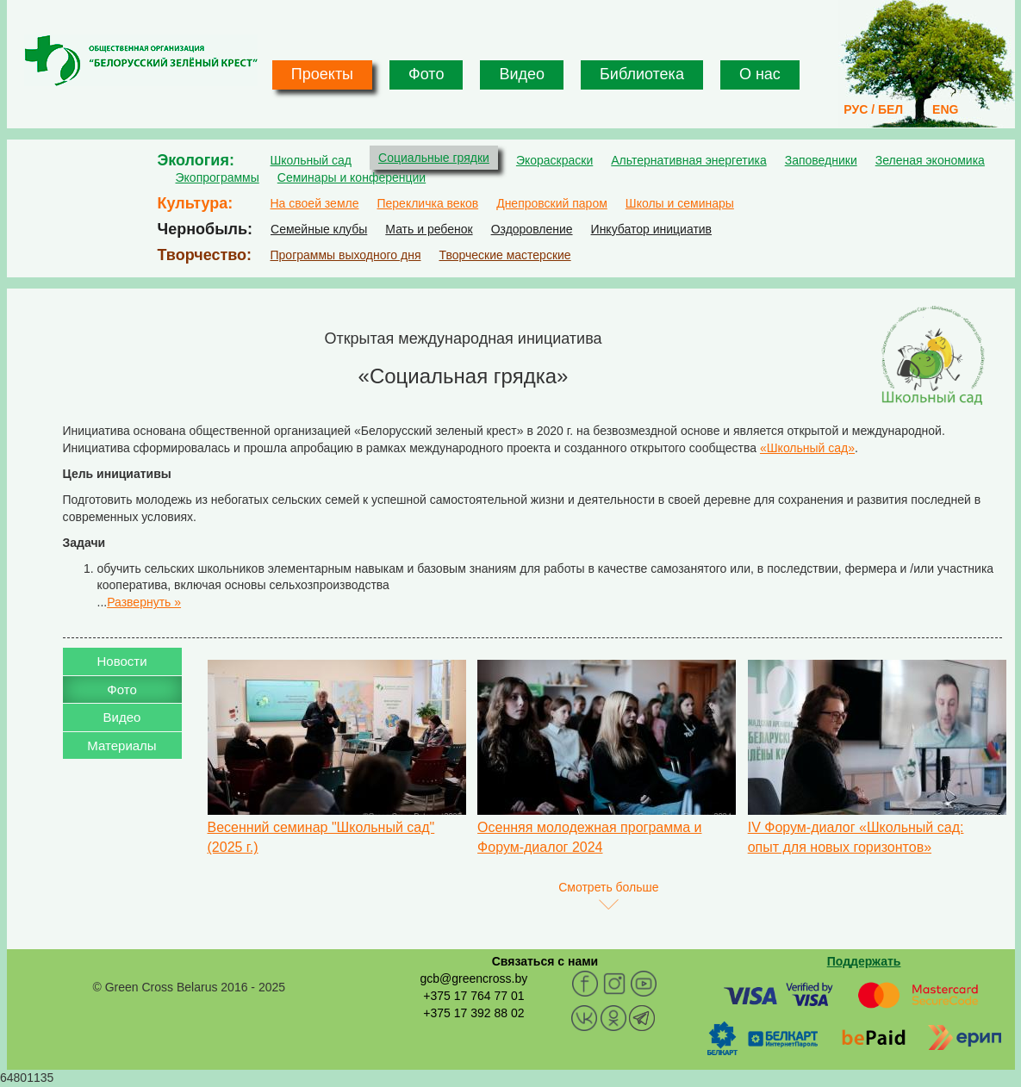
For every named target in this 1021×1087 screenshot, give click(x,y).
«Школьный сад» (807, 448)
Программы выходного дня (346, 255)
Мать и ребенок (428, 229)
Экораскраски (554, 160)
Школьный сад (311, 160)
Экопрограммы (217, 177)
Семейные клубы (319, 229)
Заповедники (821, 160)
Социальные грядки (433, 158)
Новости (121, 661)
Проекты (322, 74)
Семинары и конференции (351, 177)
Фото (426, 74)
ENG (945, 109)
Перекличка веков (427, 203)
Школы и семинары (680, 203)
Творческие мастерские (504, 255)
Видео (522, 74)
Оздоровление (532, 229)
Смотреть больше (608, 887)
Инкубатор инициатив (652, 229)
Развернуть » (144, 602)
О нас (760, 74)
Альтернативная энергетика (688, 160)
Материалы (121, 745)
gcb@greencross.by (473, 978)
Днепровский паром (551, 203)
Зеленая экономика (930, 160)
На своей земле (315, 203)
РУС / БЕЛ (873, 109)
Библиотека (642, 74)
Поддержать (864, 961)
